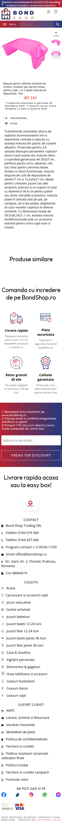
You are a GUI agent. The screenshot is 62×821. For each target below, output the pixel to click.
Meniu (8, 24)
